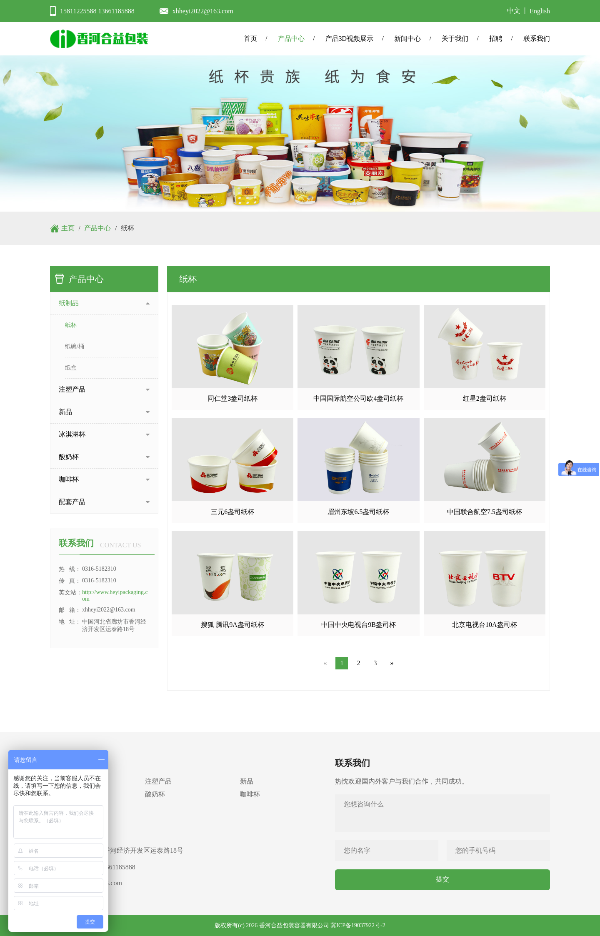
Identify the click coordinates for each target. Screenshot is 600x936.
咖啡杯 (250, 794)
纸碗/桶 (74, 346)
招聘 (495, 38)
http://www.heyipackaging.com (115, 595)
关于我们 (455, 38)
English (540, 11)
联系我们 (536, 38)
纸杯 (71, 325)
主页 (68, 228)
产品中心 (291, 38)
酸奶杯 (155, 794)
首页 (250, 38)
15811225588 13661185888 (97, 11)
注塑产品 (158, 781)
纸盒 (71, 367)
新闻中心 (407, 38)
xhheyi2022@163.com (202, 11)
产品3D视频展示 (349, 38)
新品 (246, 781)
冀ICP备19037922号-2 (357, 925)
